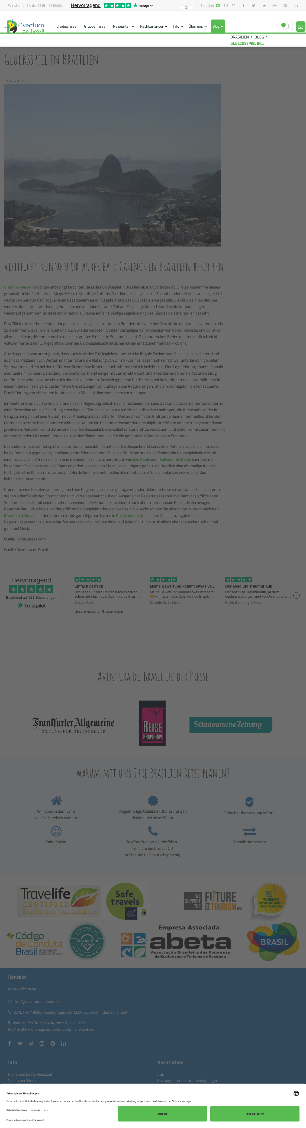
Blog (216, 26)
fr (233, 5)
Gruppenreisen (96, 26)
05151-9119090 (49, 5)
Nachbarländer (151, 26)
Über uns (196, 26)
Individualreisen (66, 26)
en (226, 5)
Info (176, 26)
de (218, 5)
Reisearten (122, 26)
